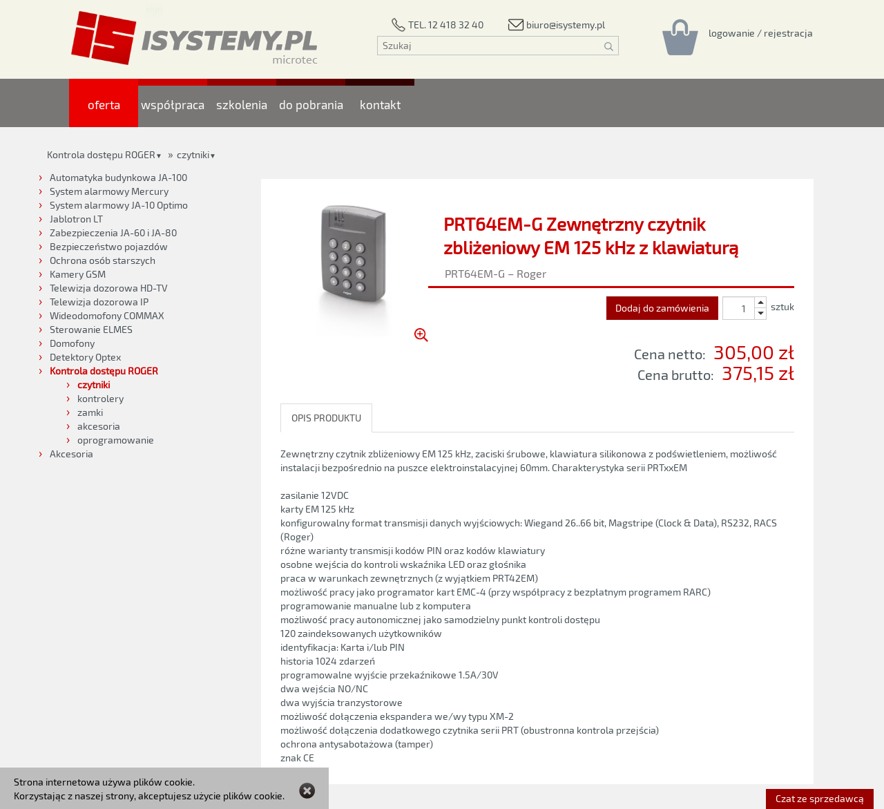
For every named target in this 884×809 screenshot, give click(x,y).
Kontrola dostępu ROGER (101, 154)
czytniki (193, 154)
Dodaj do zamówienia (662, 308)
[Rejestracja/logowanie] (761, 32)
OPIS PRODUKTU (326, 417)
